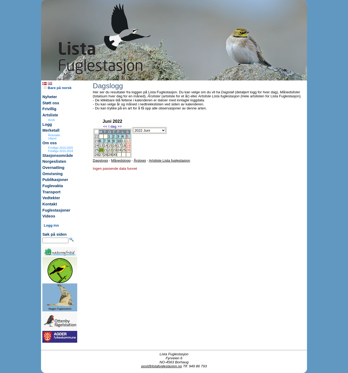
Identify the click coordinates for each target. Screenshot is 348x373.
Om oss (49, 143)
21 (106, 150)
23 (115, 150)
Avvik (51, 119)
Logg (47, 124)
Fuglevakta (52, 186)
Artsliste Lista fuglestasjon (169, 160)
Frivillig (49, 109)
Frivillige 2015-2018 (60, 151)
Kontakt (49, 204)
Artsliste (50, 115)
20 (101, 150)
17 (119, 145)
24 (119, 150)
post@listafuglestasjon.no (161, 366)
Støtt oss (50, 103)
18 (124, 145)
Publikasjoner (55, 180)
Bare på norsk (58, 88)
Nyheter (49, 97)
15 (110, 145)
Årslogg (140, 160)
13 (101, 145)
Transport (51, 192)
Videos (48, 216)
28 (106, 155)
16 (115, 145)
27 (101, 155)
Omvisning (52, 174)
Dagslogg (100, 160)
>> (120, 126)
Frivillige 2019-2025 (60, 147)
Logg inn (51, 225)
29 (110, 155)
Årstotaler (54, 135)
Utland (52, 138)
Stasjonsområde (57, 155)
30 (115, 155)
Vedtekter (51, 198)
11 (124, 141)
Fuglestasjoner (56, 210)
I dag (112, 126)
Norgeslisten (54, 161)
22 (110, 150)
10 (119, 141)
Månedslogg (121, 160)
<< (105, 126)
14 (106, 145)
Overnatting (53, 167)
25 (124, 150)
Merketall (51, 130)
